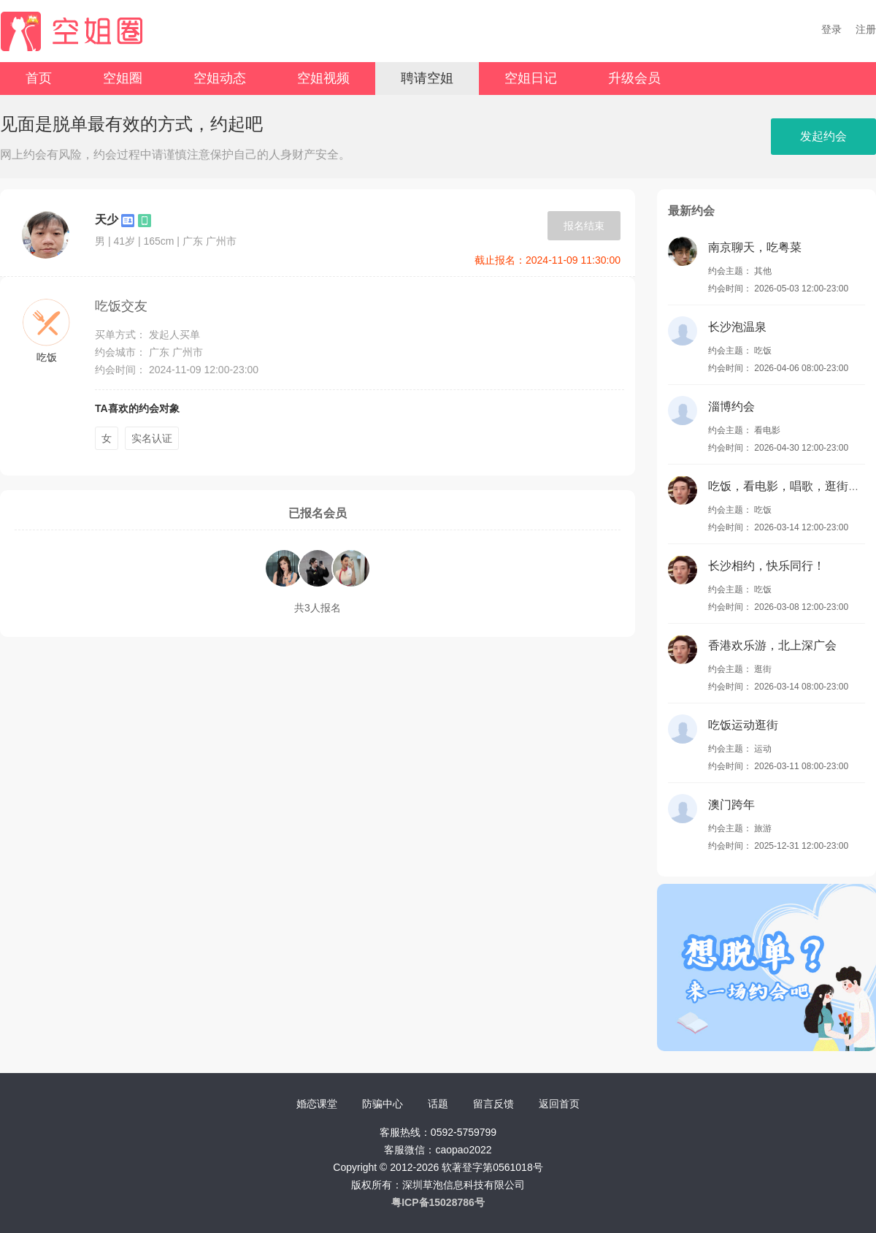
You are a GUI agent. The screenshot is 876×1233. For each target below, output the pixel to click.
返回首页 (559, 1104)
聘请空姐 (427, 78)
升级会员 (634, 78)
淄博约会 (731, 406)
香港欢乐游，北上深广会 (772, 645)
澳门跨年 (731, 804)
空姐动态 (219, 78)
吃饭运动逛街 (743, 725)
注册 (866, 29)
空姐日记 (530, 78)
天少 (106, 219)
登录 (831, 29)
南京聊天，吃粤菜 (755, 247)
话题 (438, 1104)
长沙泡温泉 (737, 327)
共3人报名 (317, 608)
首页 (39, 78)
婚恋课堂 (316, 1104)
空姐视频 (323, 78)
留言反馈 (493, 1104)
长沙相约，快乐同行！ (766, 566)
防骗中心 (382, 1104)
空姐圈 (122, 78)
